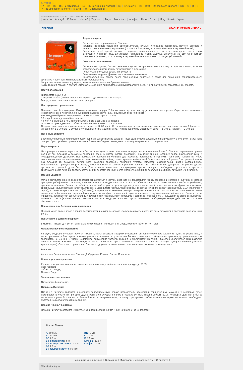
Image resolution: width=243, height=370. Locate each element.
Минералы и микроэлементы (136, 360)
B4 (83, 5)
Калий (171, 19)
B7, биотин (130, 5)
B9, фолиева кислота (165, 5)
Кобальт (72, 19)
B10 (147, 5)
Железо (47, 19)
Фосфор (133, 19)
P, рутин (77, 8)
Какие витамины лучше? (88, 360)
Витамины (111, 360)
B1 (48, 5)
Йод (162, 19)
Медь (108, 19)
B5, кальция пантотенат (101, 5)
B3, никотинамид (69, 5)
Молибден (120, 19)
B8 (140, 5)
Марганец (96, 19)
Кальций (59, 19)
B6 (119, 5)
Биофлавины (97, 8)
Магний (83, 19)
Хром (181, 19)
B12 (182, 5)
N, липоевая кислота (58, 8)
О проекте (162, 360)
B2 (54, 5)
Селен (153, 19)
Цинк (144, 19)
